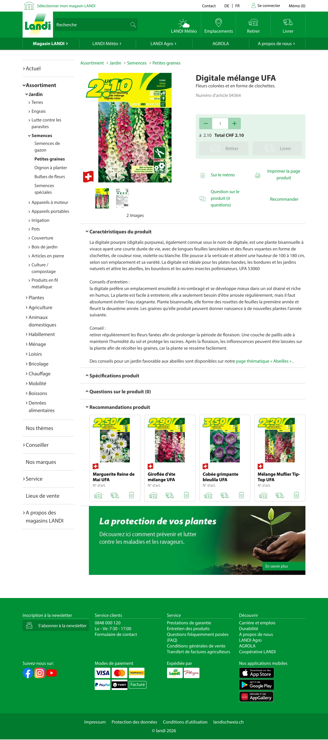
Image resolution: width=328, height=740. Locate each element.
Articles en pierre (48, 256)
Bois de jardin (45, 247)
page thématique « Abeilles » (263, 361)
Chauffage (40, 373)
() (297, 5)
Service (34, 478)
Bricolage (38, 363)
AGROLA (220, 44)
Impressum (95, 722)
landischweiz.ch (228, 722)
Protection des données (134, 722)
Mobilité (37, 383)
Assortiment (41, 85)
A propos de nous (275, 44)
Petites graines (49, 159)
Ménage (37, 344)
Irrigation (41, 220)
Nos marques (41, 461)
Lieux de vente (42, 495)
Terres (37, 102)
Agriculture (40, 307)
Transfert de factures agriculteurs (198, 652)
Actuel (33, 68)
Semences (42, 136)
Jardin (36, 94)
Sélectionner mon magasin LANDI (66, 5)
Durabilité (248, 629)
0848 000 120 (107, 623)
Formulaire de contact (116, 634)
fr (237, 5)
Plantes (36, 297)
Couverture (42, 238)
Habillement (42, 334)
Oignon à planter (50, 168)
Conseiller (37, 444)
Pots (36, 229)
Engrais (39, 111)
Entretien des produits (188, 629)
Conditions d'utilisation (185, 722)
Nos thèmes (39, 428)
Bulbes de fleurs (49, 177)
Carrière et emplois (257, 623)
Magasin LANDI (49, 44)
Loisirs (35, 353)
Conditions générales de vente (196, 646)
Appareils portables (50, 211)
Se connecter (268, 5)
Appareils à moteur (50, 202)
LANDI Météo (105, 44)
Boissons (38, 393)
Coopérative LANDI (257, 652)
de (226, 5)
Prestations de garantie (189, 623)
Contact (209, 5)
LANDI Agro (162, 44)
